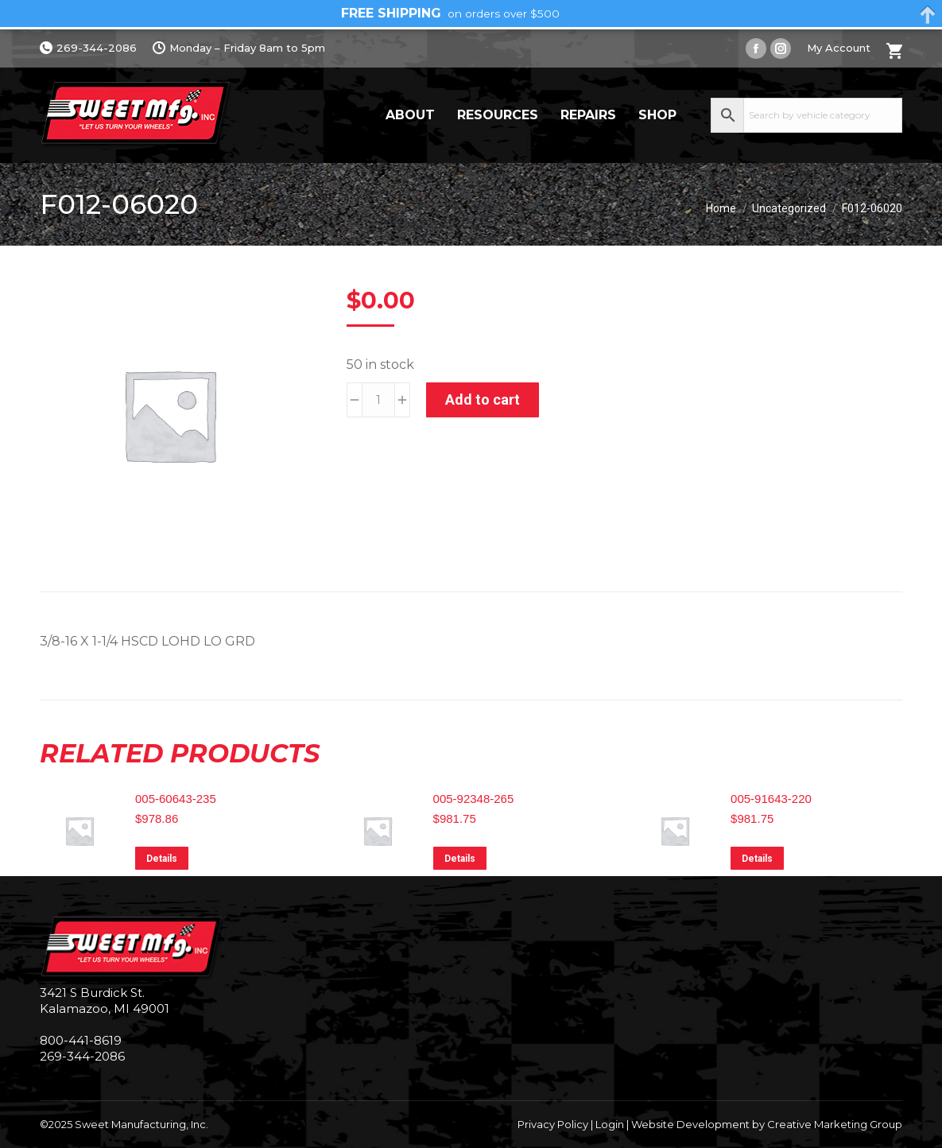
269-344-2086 (88, 48)
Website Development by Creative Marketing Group (766, 1124)
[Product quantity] (378, 399)
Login (609, 1124)
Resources (497, 114)
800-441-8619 (81, 1040)
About (410, 114)
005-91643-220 (771, 798)
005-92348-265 (473, 798)
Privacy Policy (553, 1124)
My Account (838, 47)
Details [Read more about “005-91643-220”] (757, 858)
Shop (657, 114)
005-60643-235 (175, 798)
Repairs (588, 114)
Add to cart (482, 399)
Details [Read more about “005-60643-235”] (161, 858)
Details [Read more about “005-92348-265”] (459, 858)
